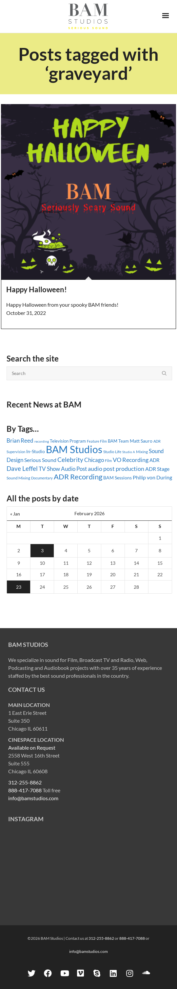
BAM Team (118, 441)
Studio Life (112, 451)
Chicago (94, 459)
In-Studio (35, 451)
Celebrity (70, 459)
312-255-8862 (25, 782)
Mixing (142, 451)
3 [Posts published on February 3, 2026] (42, 550)
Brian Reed (20, 440)
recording (41, 441)
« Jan (15, 513)
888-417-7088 (25, 790)
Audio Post (74, 468)
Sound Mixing (18, 477)
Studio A (128, 452)
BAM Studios (74, 449)
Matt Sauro (141, 441)
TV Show (49, 468)
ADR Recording (78, 476)
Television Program (68, 441)
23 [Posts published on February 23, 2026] (18, 587)
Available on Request (31, 747)
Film (108, 461)
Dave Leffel (22, 468)
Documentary (42, 478)
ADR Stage (157, 469)
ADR (154, 460)
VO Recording (130, 459)
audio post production (116, 468)
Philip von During (152, 477)
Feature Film (97, 441)
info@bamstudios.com (33, 798)
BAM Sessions (117, 477)
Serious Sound (40, 460)
